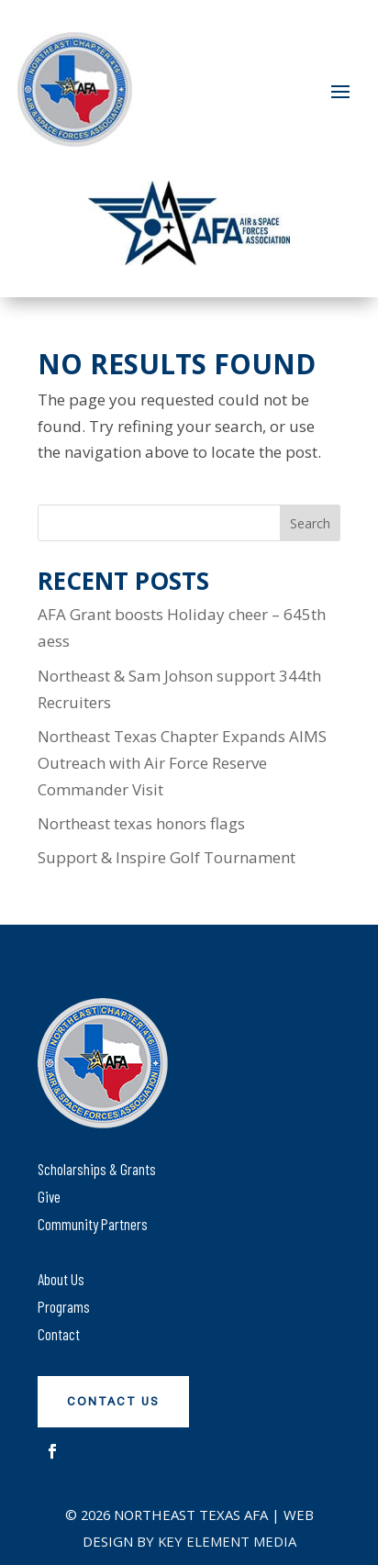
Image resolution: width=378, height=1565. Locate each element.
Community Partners (93, 1224)
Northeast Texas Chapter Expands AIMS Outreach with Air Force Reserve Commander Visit (182, 763)
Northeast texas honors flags (141, 823)
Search (310, 523)
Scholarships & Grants (97, 1169)
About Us (61, 1279)
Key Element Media (227, 1541)
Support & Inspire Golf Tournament (166, 857)
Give (49, 1196)
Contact (59, 1334)
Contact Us (113, 1401)
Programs (64, 1306)
